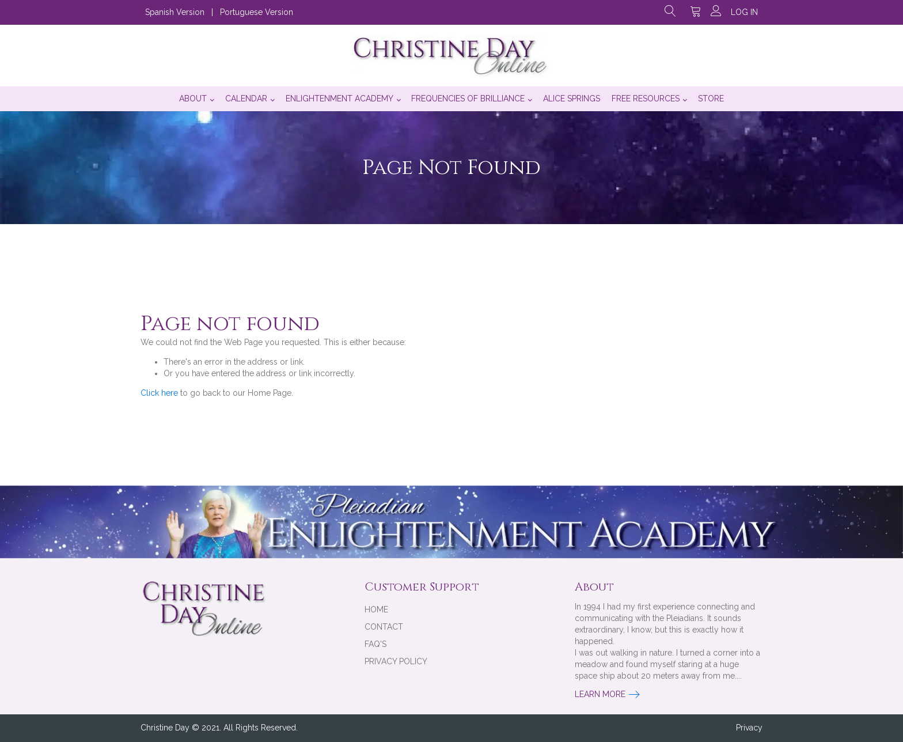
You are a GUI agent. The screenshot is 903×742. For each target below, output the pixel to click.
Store (711, 98)
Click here (159, 393)
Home (376, 609)
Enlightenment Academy (339, 98)
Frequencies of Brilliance (468, 98)
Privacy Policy (396, 661)
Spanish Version (174, 12)
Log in (744, 12)
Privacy (749, 727)
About (193, 98)
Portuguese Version (256, 12)
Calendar (246, 98)
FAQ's (375, 644)
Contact (384, 626)
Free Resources (646, 98)
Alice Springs (571, 98)
